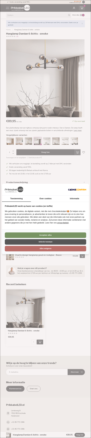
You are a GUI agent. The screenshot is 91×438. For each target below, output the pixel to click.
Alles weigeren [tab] (45, 248)
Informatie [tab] (74, 199)
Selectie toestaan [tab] (45, 242)
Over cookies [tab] (45, 199)
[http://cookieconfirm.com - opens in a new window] (77, 189)
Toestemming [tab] (16, 199)
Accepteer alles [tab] (45, 235)
